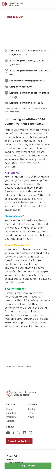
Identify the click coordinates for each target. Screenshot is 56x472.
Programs (11, 417)
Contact (32, 409)
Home (9, 409)
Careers (10, 421)
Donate (32, 413)
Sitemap (10, 459)
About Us (11, 413)
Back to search (15, 17)
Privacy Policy (13, 456)
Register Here (28, 465)
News (31, 417)
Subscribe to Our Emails (19, 441)
